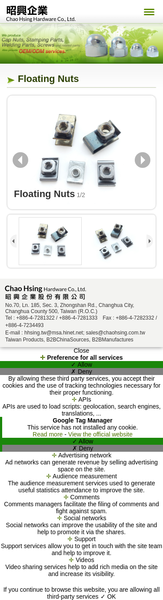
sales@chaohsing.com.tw (115, 333)
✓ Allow (81, 364)
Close (82, 350)
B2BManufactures (112, 340)
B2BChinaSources (68, 340)
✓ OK (108, 596)
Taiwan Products (24, 340)
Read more (48, 434)
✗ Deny (81, 371)
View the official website (100, 434)
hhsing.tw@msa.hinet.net (53, 333)
